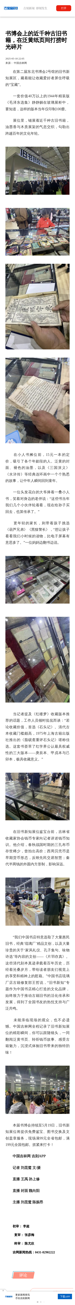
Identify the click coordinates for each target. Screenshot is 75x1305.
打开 (63, 8)
